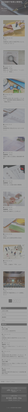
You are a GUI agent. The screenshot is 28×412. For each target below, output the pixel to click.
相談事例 (4, 317)
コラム (3, 320)
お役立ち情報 (5, 310)
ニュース (4, 314)
